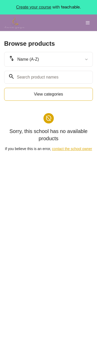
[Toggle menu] (88, 23)
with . (48, 7)
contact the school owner (72, 149)
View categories (48, 94)
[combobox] (48, 59)
